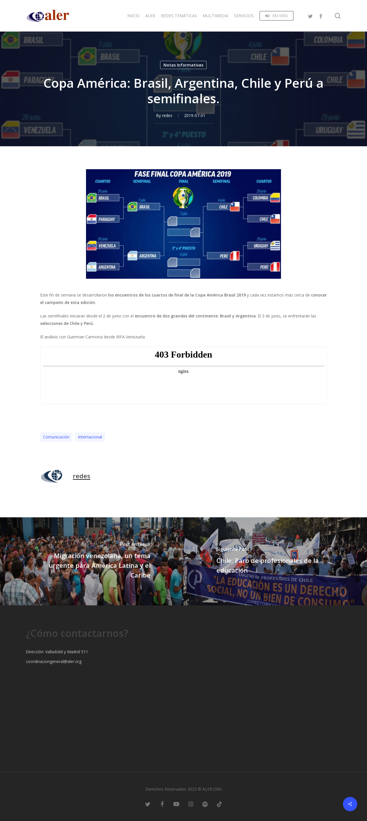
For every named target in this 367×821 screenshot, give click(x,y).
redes (167, 115)
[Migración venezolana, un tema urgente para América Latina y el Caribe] (92, 561)
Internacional (90, 437)
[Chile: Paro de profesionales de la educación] (275, 561)
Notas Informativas (183, 65)
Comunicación (56, 437)
